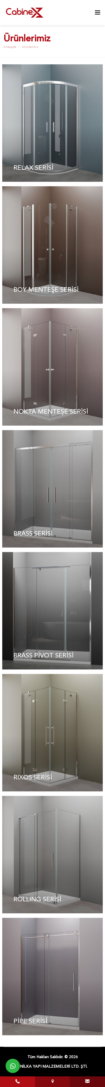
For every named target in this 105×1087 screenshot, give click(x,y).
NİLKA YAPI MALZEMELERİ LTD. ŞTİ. (53, 1067)
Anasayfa (9, 47)
